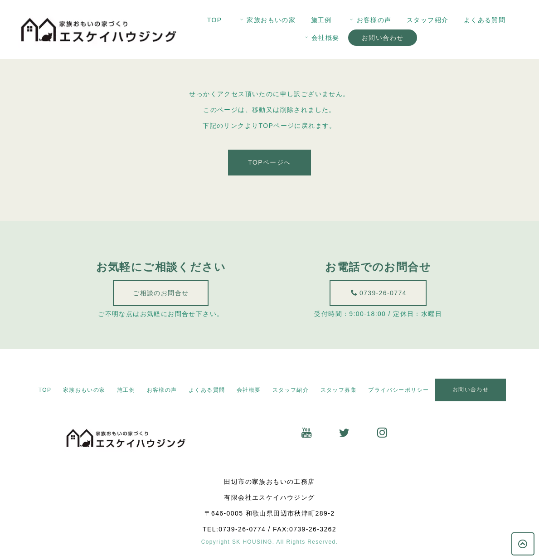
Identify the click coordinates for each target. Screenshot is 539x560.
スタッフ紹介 (427, 20)
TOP (214, 20)
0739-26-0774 (385, 293)
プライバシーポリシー (398, 390)
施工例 (321, 20)
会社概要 (321, 37)
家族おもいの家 (267, 20)
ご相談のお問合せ (159, 293)
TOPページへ (269, 163)
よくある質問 (484, 20)
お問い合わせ (382, 37)
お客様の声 (369, 20)
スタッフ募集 (338, 390)
